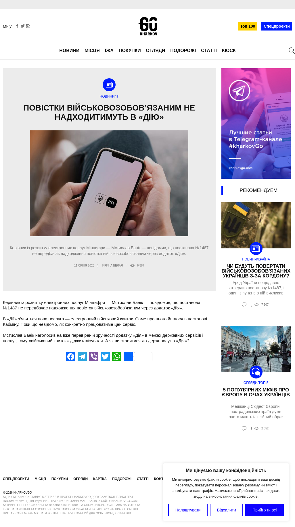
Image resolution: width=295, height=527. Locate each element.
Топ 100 (247, 26)
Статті (209, 50)
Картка (100, 479)
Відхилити (226, 510)
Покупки (130, 50)
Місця (92, 50)
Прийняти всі (264, 510)
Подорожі (183, 50)
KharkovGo (147, 26)
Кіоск (229, 50)
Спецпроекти (277, 26)
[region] (226, 492)
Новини (69, 50)
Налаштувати (188, 510)
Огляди (155, 50)
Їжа (109, 50)
